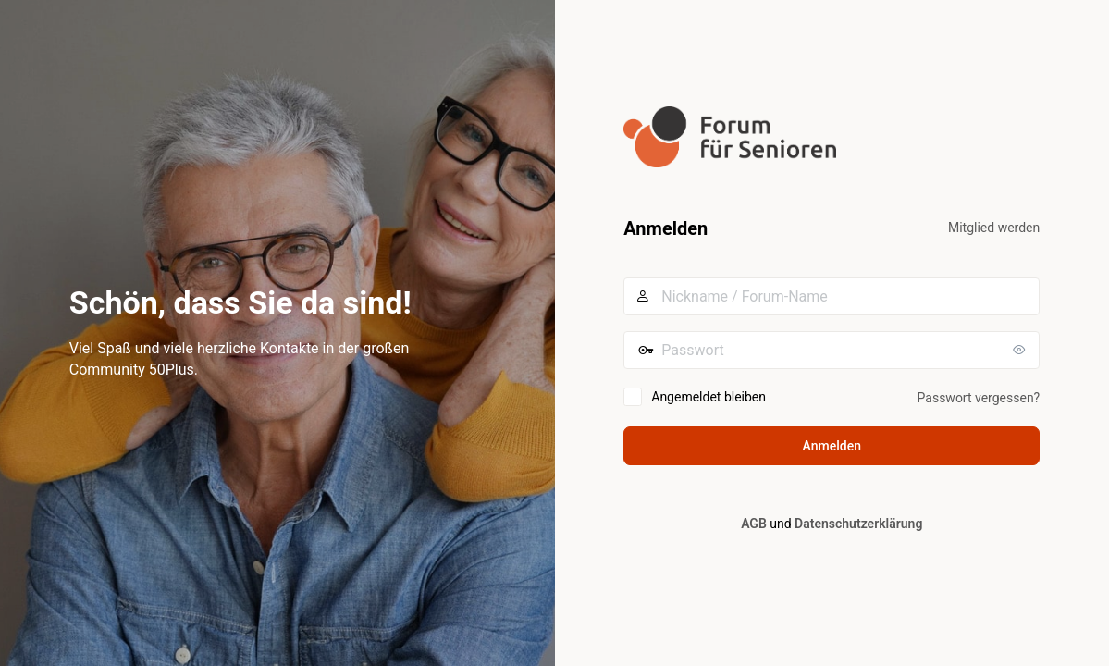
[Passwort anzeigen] (1021, 349)
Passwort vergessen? (979, 397)
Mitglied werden (994, 227)
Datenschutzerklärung (858, 523)
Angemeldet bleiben (708, 396)
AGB (754, 523)
